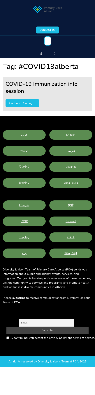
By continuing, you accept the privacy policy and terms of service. (52, 338)
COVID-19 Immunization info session (42, 87)
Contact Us (48, 30)
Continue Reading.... (22, 103)
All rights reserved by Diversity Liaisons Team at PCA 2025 (47, 362)
